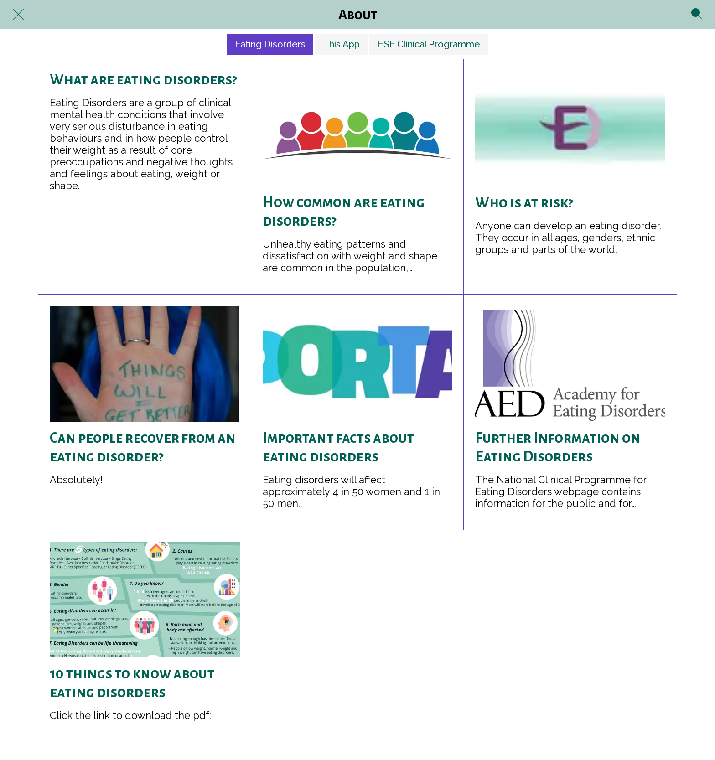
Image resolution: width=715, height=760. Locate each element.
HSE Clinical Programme (428, 44)
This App (341, 44)
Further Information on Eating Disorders (558, 447)
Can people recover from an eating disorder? (143, 447)
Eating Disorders (270, 44)
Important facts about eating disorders (338, 447)
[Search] (697, 15)
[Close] (18, 14)
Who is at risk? (524, 203)
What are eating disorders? (143, 80)
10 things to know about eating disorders (132, 683)
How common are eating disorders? (344, 212)
